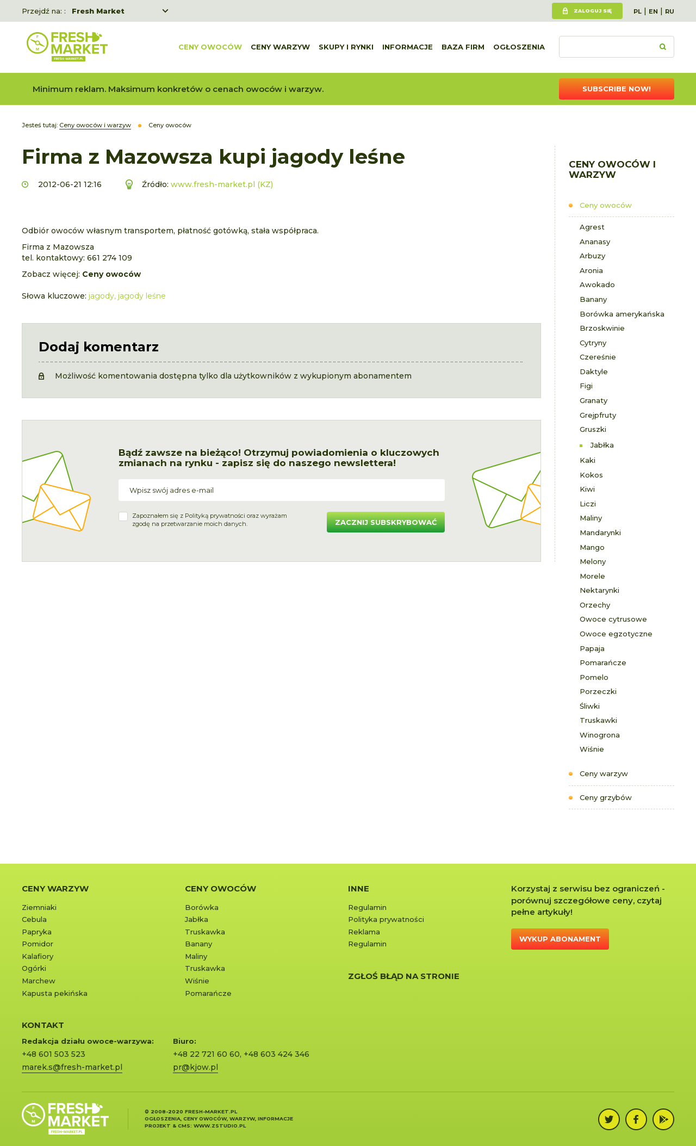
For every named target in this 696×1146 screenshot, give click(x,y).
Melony (593, 561)
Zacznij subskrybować (386, 522)
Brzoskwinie (602, 328)
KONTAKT (43, 1025)
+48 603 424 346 (276, 1054)
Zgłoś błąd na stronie (403, 976)
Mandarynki (600, 532)
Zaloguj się (593, 11)
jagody (101, 296)
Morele (592, 576)
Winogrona (600, 734)
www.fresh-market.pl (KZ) (222, 184)
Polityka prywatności (386, 919)
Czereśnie (598, 356)
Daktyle (594, 371)
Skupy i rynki (346, 47)
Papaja (592, 648)
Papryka (37, 931)
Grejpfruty (598, 415)
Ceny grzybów (606, 797)
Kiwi (587, 489)
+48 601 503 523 (53, 1054)
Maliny (591, 517)
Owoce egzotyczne (616, 633)
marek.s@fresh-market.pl (72, 1067)
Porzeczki (598, 691)
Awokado (597, 284)
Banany (593, 299)
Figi (586, 385)
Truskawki (598, 720)
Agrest (592, 226)
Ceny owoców (210, 47)
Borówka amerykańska (622, 313)
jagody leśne (142, 296)
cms (184, 1126)
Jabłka (602, 445)
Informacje (407, 47)
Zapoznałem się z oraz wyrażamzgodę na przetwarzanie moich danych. (209, 520)
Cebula (34, 919)
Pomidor (37, 943)
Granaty (593, 400)
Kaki (587, 460)
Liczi (588, 503)
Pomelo (594, 677)
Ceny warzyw (280, 47)
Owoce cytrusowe (613, 619)
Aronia (591, 270)
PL (637, 11)
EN (653, 11)
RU (669, 11)
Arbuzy (592, 255)
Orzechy (595, 604)
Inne (358, 888)
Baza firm (463, 47)
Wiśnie (592, 749)
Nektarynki (599, 590)
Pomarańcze (603, 662)
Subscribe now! (616, 88)
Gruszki (593, 429)
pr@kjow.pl (195, 1067)
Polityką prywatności (215, 515)
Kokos (591, 474)
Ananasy (595, 241)
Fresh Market (98, 11)
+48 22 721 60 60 (206, 1054)
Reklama (364, 931)
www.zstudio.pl (220, 1126)
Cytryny (593, 342)
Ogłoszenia (519, 47)
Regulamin (367, 907)
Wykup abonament (560, 938)
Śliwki (590, 706)
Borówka (202, 907)
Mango (592, 547)
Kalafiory (37, 956)
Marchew (38, 980)
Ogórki (34, 968)
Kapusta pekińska (55, 993)
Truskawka (205, 931)
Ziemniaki (39, 907)
